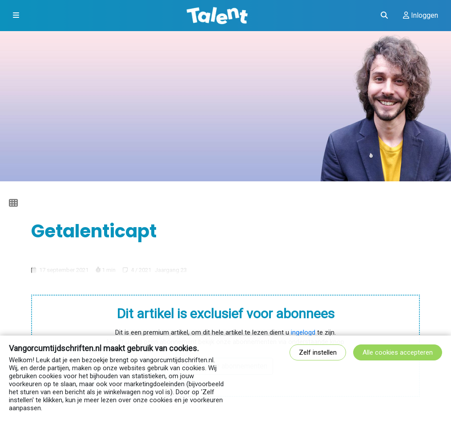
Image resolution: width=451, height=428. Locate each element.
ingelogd (303, 332)
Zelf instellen (318, 352)
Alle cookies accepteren (397, 352)
